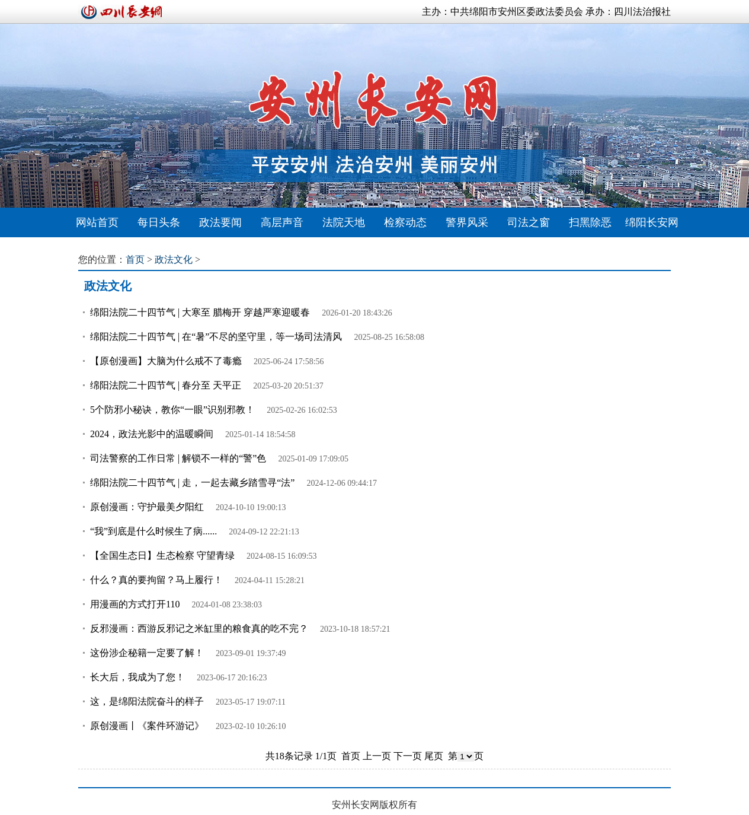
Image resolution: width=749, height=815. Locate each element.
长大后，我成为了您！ (137, 677)
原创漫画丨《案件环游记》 (147, 726)
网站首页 (97, 222)
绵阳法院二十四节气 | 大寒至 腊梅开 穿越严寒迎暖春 (200, 312)
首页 (135, 259)
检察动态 (405, 222)
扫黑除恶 (590, 222)
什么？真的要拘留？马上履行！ (156, 580)
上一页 (377, 756)
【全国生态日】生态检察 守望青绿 (162, 555)
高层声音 (282, 222)
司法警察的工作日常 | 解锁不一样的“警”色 (178, 458)
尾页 (433, 756)
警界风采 (467, 222)
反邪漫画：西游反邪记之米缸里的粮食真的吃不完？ (199, 628)
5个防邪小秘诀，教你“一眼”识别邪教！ (172, 410)
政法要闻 (220, 222)
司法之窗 (528, 222)
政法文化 (174, 259)
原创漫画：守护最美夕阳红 (147, 507)
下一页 (407, 756)
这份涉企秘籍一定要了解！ (147, 653)
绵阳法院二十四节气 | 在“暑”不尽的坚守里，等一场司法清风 (216, 337)
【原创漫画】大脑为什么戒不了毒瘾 (166, 361)
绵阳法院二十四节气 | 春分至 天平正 (165, 385)
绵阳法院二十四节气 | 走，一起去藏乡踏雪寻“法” (192, 482)
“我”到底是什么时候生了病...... (153, 531)
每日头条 (158, 222)
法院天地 (343, 222)
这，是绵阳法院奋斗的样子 (147, 701)
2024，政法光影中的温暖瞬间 (151, 434)
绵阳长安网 (651, 222)
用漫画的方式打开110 (135, 604)
